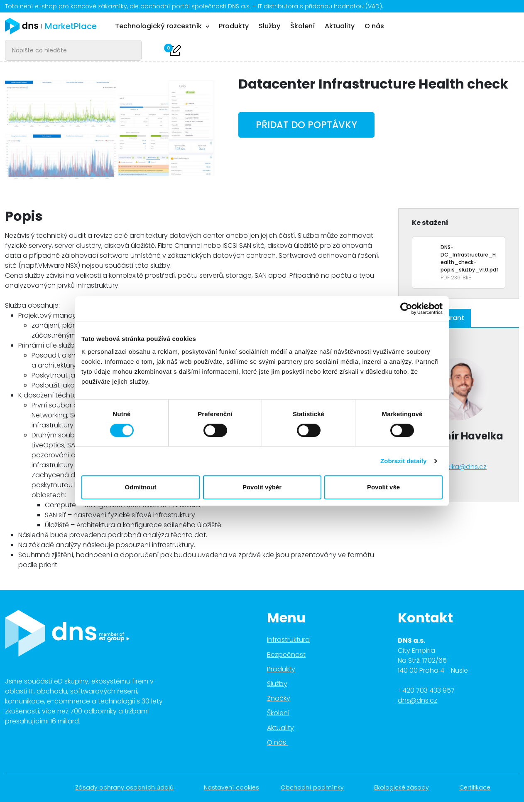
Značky (278, 698)
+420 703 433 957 (426, 690)
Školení (302, 26)
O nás (374, 26)
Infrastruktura (288, 639)
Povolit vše (383, 487)
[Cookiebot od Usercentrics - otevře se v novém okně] (406, 308)
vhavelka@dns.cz (458, 466)
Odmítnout (141, 487)
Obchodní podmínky (317, 787)
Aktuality (340, 26)
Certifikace (479, 787)
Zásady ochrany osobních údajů (128, 787)
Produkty (234, 26)
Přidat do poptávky (306, 124)
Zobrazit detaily (403, 460)
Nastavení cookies (231, 787)
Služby (269, 26)
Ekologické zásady (406, 787)
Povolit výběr (262, 487)
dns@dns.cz (417, 700)
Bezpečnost (286, 654)
